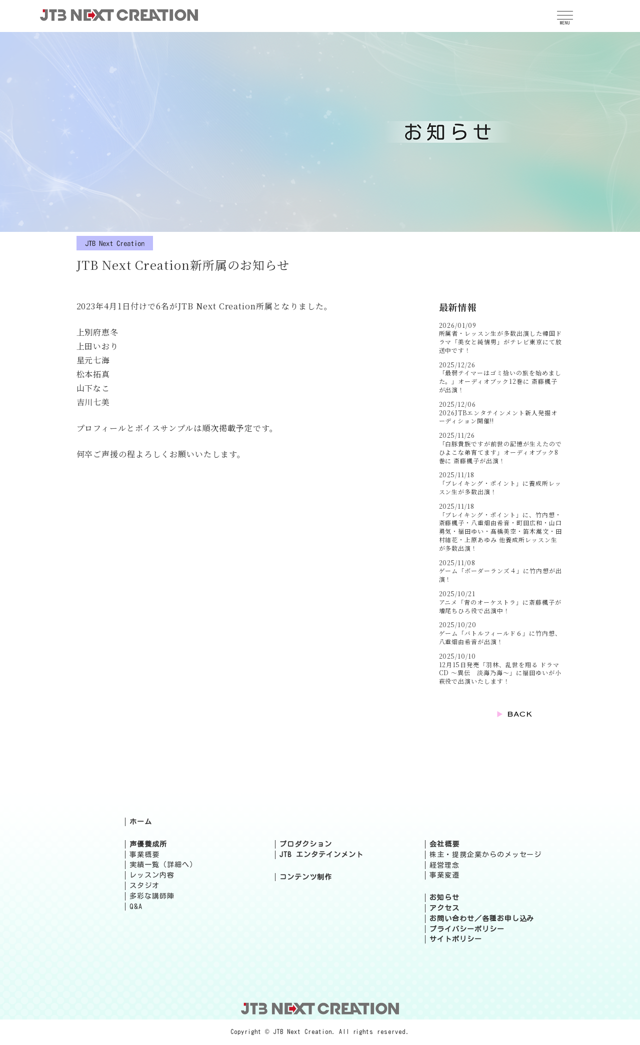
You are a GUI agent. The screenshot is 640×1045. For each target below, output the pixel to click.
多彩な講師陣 (152, 896)
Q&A (136, 906)
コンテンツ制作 (306, 877)
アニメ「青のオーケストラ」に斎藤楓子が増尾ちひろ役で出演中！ (500, 606)
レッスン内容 (152, 875)
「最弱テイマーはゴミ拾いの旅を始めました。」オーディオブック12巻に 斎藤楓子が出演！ (500, 381)
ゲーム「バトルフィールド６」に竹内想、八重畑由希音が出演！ (500, 637)
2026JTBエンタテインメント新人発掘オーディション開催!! (498, 416)
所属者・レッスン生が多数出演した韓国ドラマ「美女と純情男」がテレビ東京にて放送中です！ (500, 341)
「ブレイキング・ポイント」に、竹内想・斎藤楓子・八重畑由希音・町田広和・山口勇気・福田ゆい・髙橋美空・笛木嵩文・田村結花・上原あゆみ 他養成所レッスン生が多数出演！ (500, 531)
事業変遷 (445, 875)
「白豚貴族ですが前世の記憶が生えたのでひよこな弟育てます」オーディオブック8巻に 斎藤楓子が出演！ (500, 452)
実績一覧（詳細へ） (163, 864)
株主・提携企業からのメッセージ (486, 854)
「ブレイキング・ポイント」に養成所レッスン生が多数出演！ (500, 487)
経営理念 (445, 865)
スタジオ (145, 885)
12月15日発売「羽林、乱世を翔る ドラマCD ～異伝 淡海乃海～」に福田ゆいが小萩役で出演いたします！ (500, 673)
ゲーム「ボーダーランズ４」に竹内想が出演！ (500, 574)
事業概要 (145, 854)
